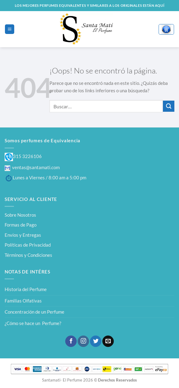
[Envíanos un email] (107, 341)
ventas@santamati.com (32, 167)
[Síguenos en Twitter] (95, 341)
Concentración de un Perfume (34, 312)
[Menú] (9, 29)
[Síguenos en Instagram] (83, 341)
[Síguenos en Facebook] (70, 341)
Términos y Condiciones (28, 255)
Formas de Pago (20, 224)
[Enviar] (168, 106)
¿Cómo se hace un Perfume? (33, 323)
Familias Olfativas (23, 300)
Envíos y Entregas (23, 235)
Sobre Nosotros (20, 215)
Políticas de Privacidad (28, 245)
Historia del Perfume (26, 289)
